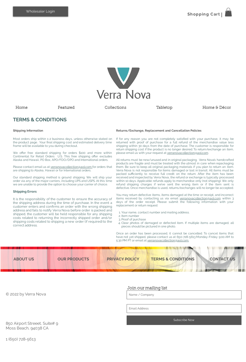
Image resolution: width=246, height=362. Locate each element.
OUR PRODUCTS (73, 259)
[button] (228, 12)
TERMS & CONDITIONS (172, 259)
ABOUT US (24, 259)
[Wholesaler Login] (40, 12)
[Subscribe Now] (184, 320)
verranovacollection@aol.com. (168, 240)
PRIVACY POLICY (123, 259)
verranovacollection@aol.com (71, 167)
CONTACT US (222, 259)
